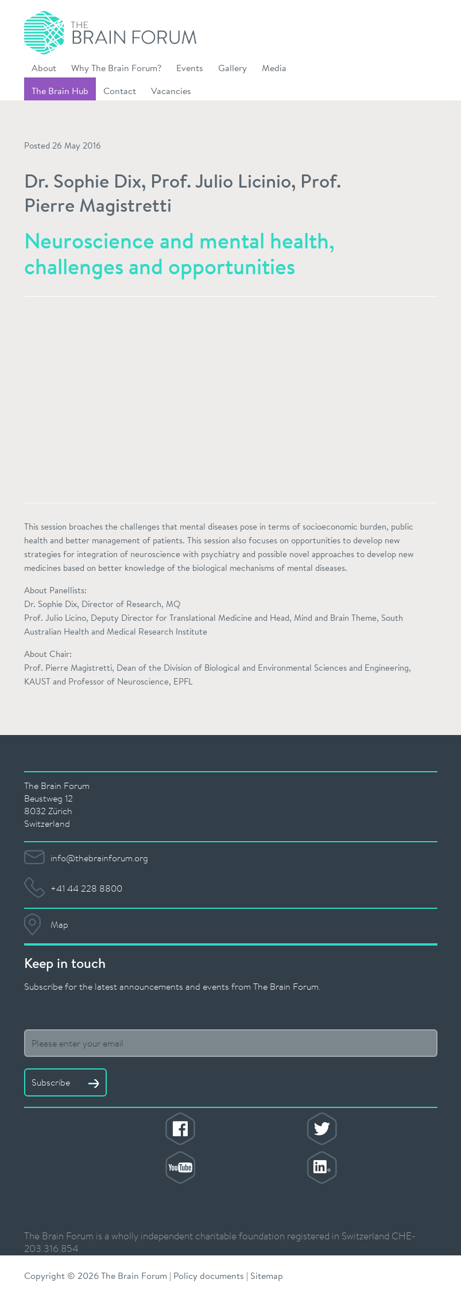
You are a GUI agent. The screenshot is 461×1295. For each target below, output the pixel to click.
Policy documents (208, 1275)
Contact (119, 90)
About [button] (44, 67)
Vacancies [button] (171, 90)
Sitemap (266, 1275)
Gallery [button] (232, 67)
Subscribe (65, 1082)
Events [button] (189, 67)
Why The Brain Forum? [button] (116, 67)
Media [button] (274, 67)
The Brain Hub (60, 90)
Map (59, 924)
